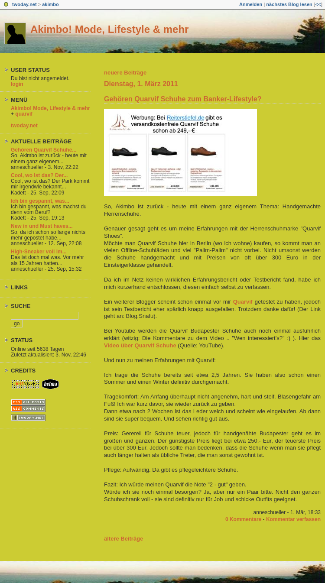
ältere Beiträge (123, 538)
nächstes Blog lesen (289, 4)
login (17, 84)
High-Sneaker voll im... (39, 252)
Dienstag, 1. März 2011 (141, 83)
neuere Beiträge (125, 72)
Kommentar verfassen (293, 519)
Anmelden (250, 4)
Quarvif (243, 301)
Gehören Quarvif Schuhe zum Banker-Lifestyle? (183, 99)
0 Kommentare (243, 519)
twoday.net (24, 4)
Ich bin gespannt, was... (40, 201)
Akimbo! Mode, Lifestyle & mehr (109, 29)
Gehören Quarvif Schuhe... (43, 150)
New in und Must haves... (42, 226)
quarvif (23, 114)
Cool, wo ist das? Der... (39, 175)
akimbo (50, 4)
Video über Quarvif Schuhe (140, 345)
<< (318, 4)
